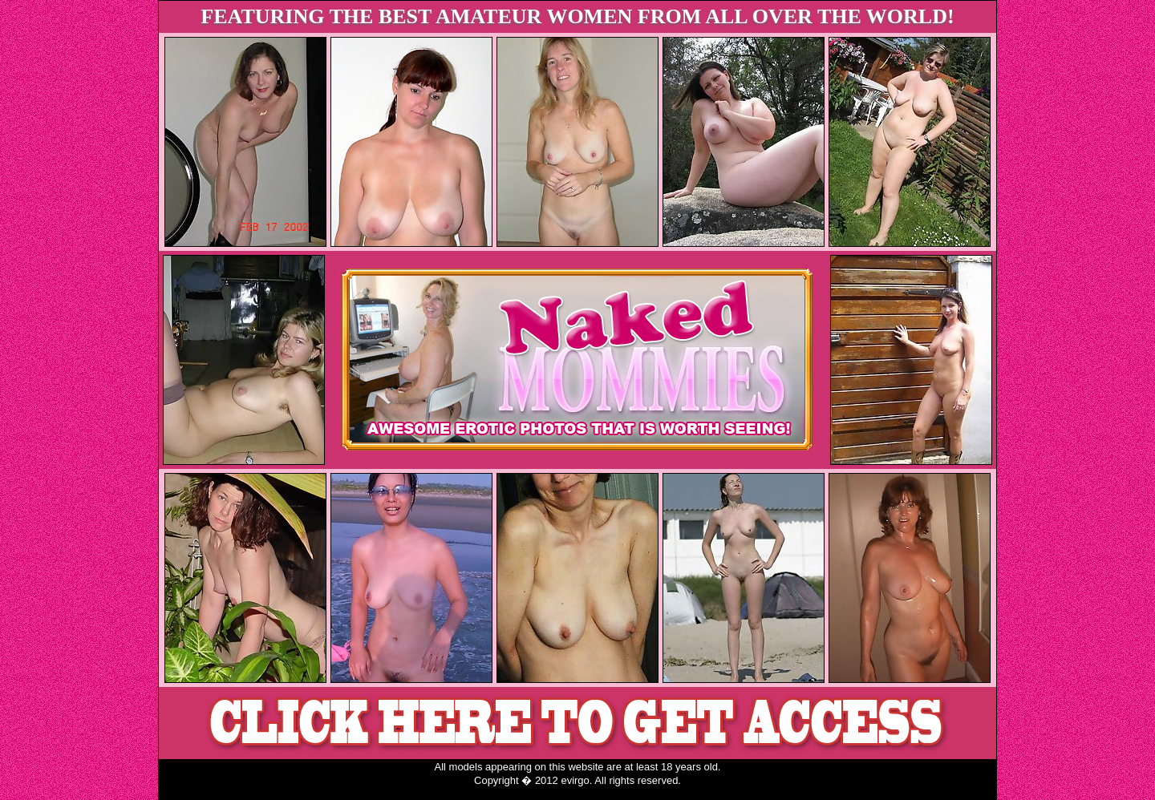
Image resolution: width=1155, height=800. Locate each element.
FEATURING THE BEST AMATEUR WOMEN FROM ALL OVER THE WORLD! (577, 16)
